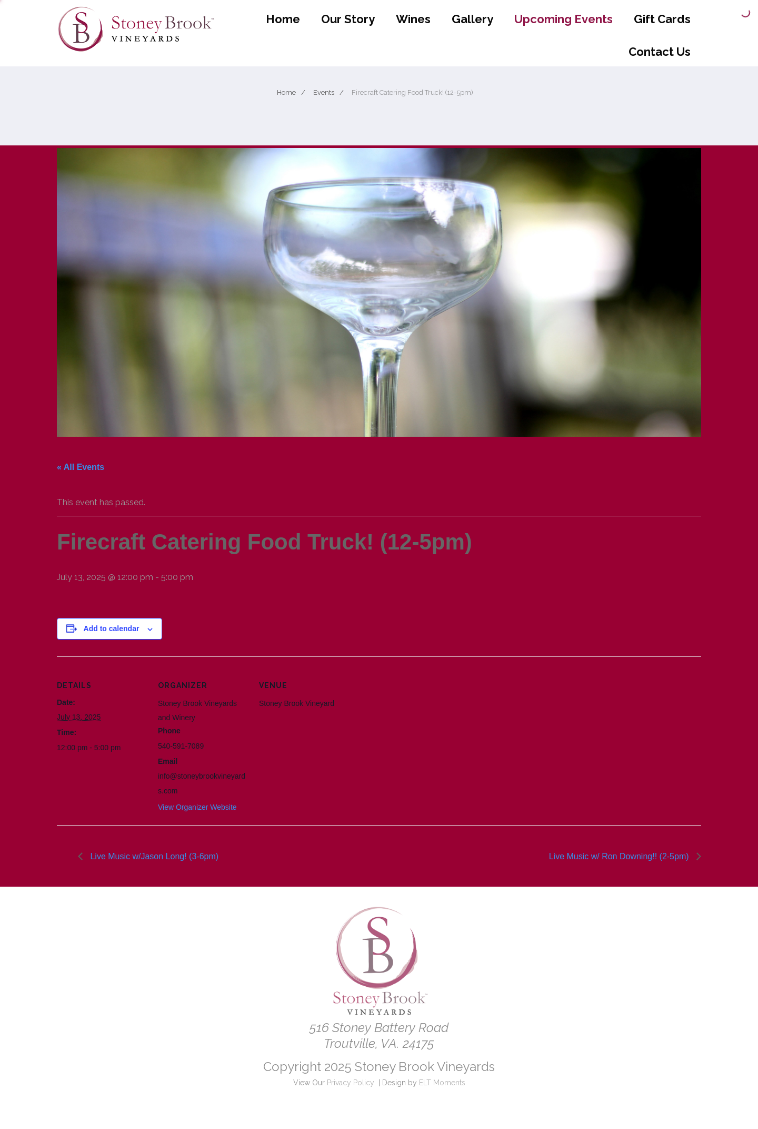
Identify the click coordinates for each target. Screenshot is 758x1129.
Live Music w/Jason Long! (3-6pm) (153, 856)
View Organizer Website (197, 807)
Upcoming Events (563, 19)
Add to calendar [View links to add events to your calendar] (111, 628)
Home (283, 19)
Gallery (472, 19)
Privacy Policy (350, 1082)
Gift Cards (662, 19)
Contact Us (660, 51)
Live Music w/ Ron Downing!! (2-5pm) (620, 856)
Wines (413, 19)
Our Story (348, 19)
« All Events (80, 467)
